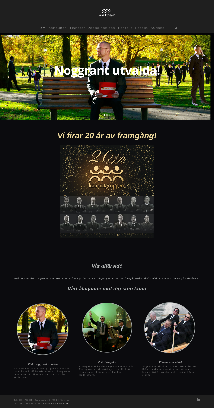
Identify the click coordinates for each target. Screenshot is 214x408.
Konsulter (57, 27)
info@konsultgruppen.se (56, 403)
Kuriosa (159, 27)
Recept (141, 27)
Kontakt (125, 27)
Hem (42, 27)
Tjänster (77, 27)
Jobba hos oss (101, 27)
